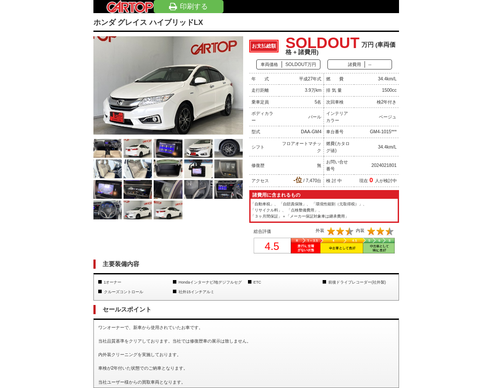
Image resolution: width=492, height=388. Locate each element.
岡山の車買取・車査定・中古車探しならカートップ (130, 6)
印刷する (188, 6)
